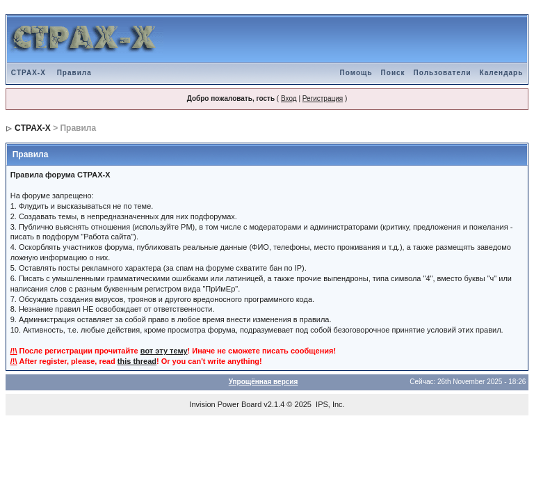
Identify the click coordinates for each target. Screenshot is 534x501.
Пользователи (442, 73)
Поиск (393, 73)
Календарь (502, 73)
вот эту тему (164, 351)
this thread (137, 361)
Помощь (355, 73)
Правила (74, 73)
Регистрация (322, 98)
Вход (289, 98)
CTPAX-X (28, 73)
